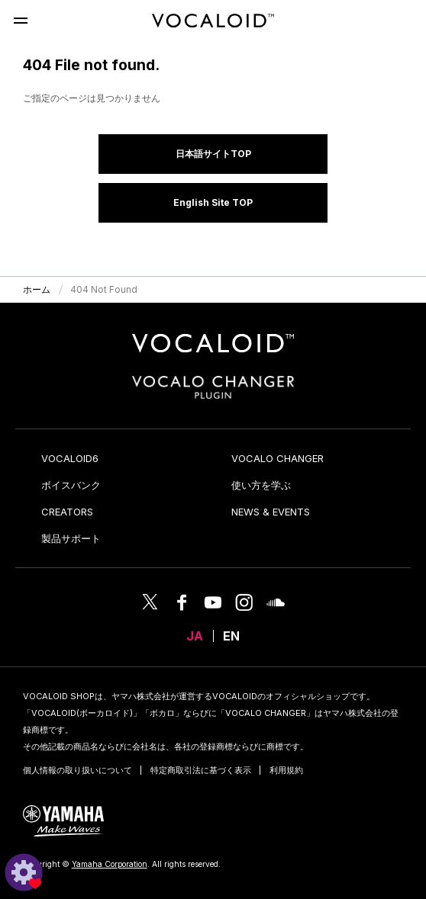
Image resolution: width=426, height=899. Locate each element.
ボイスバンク (71, 485)
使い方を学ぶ (261, 485)
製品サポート (71, 538)
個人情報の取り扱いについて (77, 770)
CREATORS (67, 512)
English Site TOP (213, 202)
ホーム (36, 289)
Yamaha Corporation (109, 863)
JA (194, 636)
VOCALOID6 (69, 458)
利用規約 (286, 770)
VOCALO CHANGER (277, 458)
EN (231, 636)
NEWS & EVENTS (270, 512)
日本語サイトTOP (213, 153)
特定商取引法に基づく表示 (200, 770)
